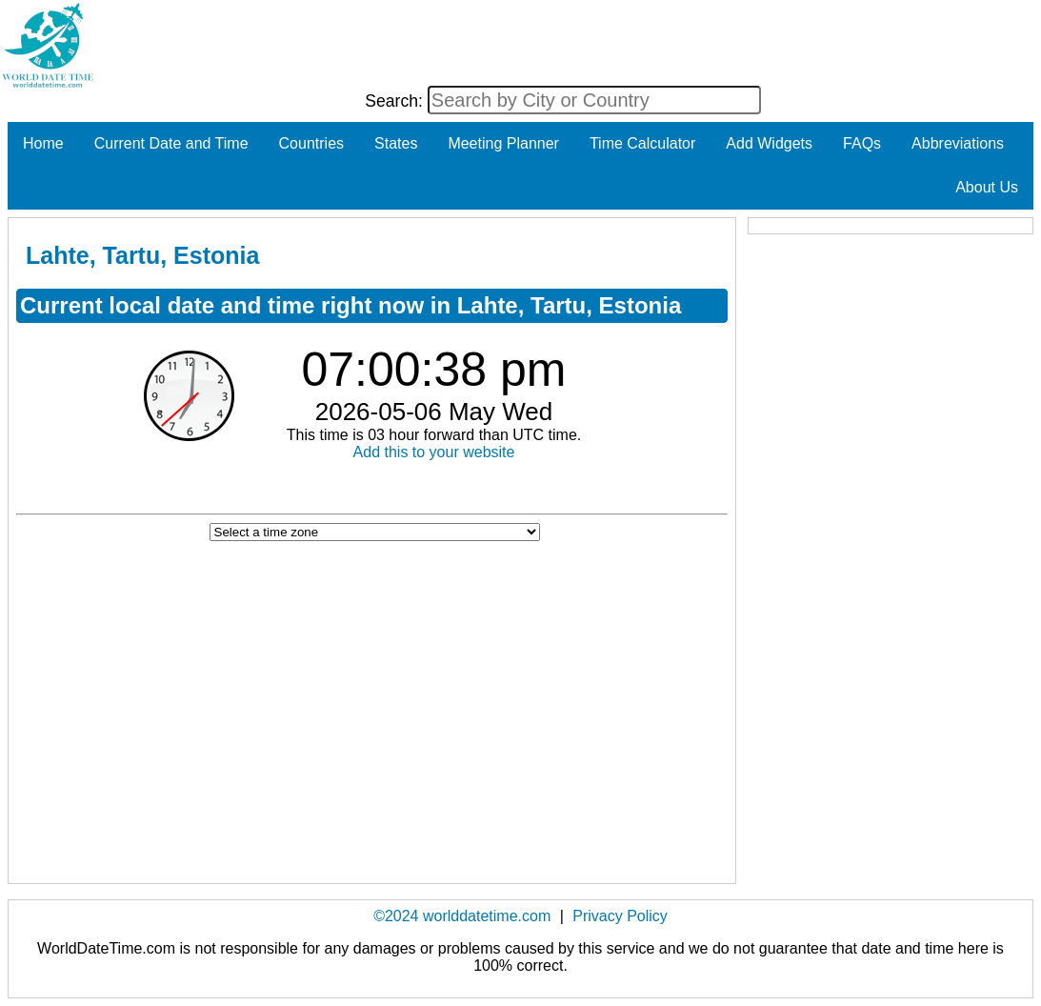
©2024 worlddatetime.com (462, 916)
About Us (986, 187)
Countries (311, 143)
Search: (396, 101)
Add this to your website (434, 452)
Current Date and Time (171, 143)
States (395, 143)
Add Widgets (769, 143)
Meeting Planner (503, 143)
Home (43, 143)
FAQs (862, 143)
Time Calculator (642, 143)
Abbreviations (957, 143)
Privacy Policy (620, 916)
